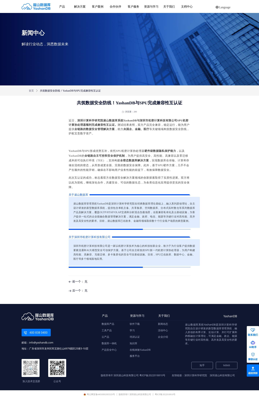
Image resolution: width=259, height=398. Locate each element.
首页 (31, 90)
